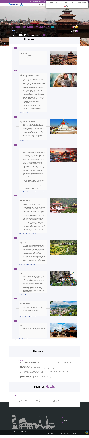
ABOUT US (64, 434)
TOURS (69, 434)
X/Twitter (64, 425)
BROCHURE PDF (44, 4)
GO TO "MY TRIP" (40, 1)
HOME (60, 434)
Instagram (64, 422)
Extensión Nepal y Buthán (31, 26)
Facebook (64, 420)
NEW (39, 4)
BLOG (76, 434)
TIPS (73, 434)
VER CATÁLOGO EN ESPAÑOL (31, 1)
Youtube (64, 427)
